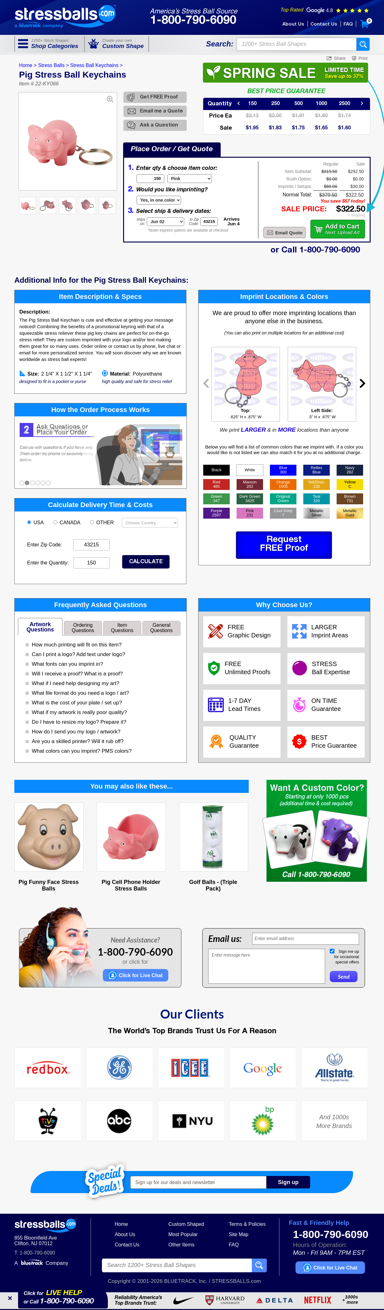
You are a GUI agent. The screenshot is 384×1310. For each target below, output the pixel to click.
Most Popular (183, 1234)
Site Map (238, 1234)
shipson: (141, 221)
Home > (27, 65)
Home (121, 1224)
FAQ (348, 24)
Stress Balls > (53, 65)
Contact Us (323, 24)
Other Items (181, 1244)
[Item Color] (189, 178)
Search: (219, 44)
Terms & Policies (247, 1224)
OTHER (102, 522)
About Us (293, 24)
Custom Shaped (186, 1224)
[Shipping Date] (165, 221)
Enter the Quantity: (48, 562)
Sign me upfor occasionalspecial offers (346, 956)
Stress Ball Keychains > (96, 65)
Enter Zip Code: (44, 544)
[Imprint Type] (159, 200)
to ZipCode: (194, 221)
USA (36, 522)
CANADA (67, 522)
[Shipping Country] (150, 523)
